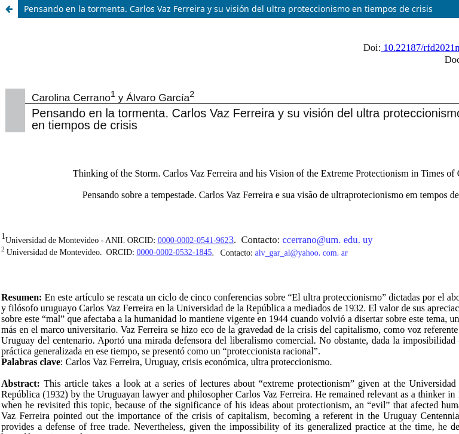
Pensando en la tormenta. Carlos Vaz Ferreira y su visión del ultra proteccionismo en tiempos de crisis (228, 8)
